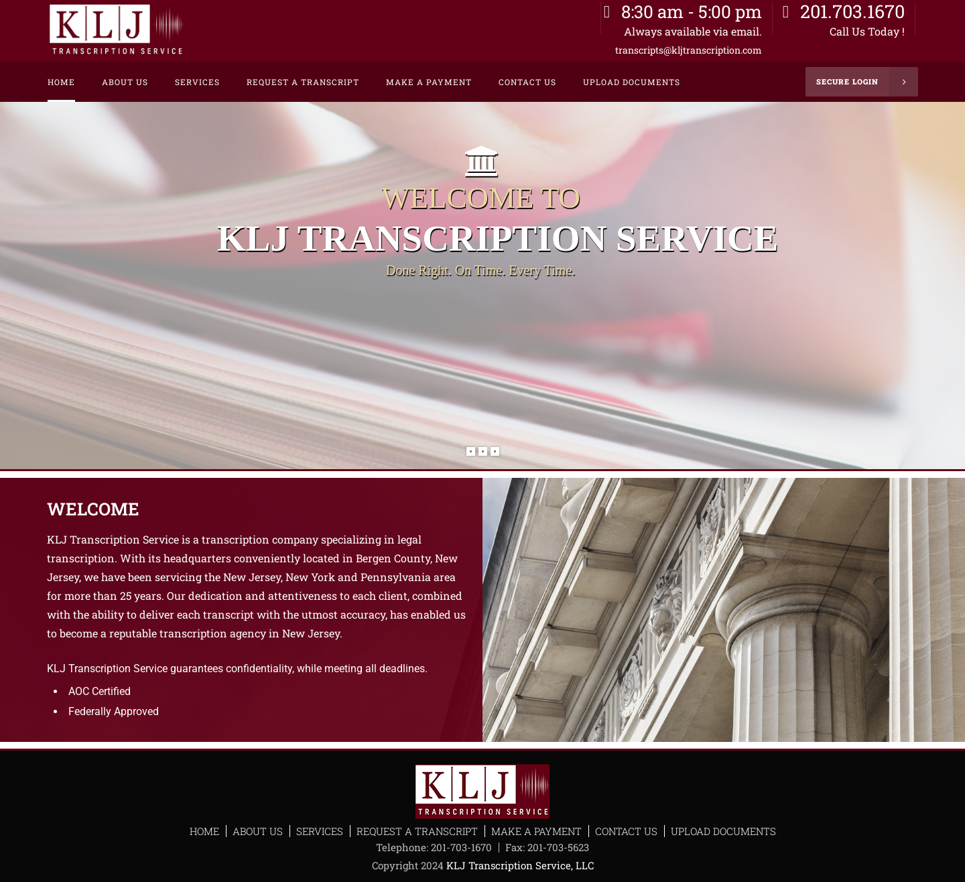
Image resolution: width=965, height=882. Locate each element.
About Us (258, 831)
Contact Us (626, 831)
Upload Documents (723, 831)
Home (204, 831)
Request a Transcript (417, 831)
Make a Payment (536, 831)
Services (319, 831)
